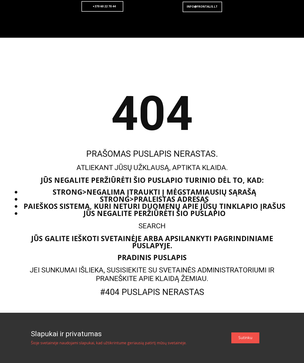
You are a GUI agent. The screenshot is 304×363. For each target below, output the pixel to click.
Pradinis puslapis (152, 257)
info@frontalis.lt (202, 7)
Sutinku (245, 337)
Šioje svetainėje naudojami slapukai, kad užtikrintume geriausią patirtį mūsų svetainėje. (108, 342)
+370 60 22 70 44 (102, 6)
